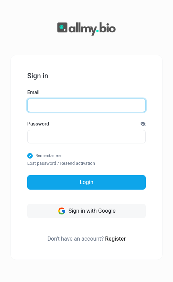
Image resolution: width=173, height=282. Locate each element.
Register (115, 238)
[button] (143, 124)
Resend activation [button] (77, 163)
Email (33, 92)
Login (86, 182)
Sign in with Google (86, 211)
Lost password (41, 163)
